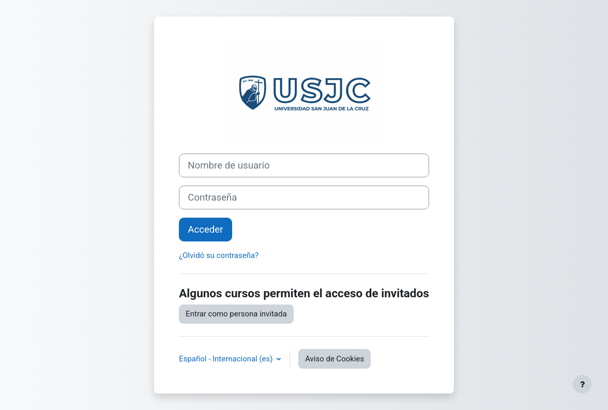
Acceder (205, 229)
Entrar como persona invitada (236, 313)
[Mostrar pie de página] (582, 384)
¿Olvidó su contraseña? (219, 255)
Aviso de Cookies (334, 358)
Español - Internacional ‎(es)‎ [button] (227, 358)
